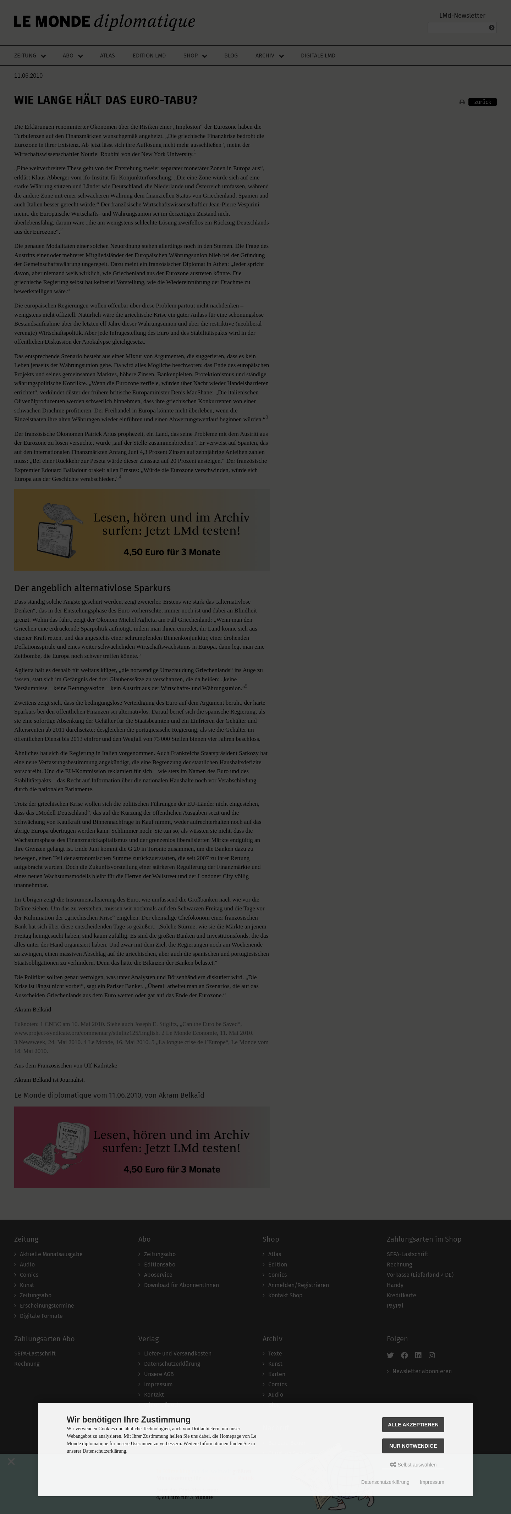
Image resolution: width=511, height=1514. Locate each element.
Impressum (432, 1482)
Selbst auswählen (413, 1465)
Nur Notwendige (413, 1446)
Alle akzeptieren (413, 1424)
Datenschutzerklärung (385, 1482)
